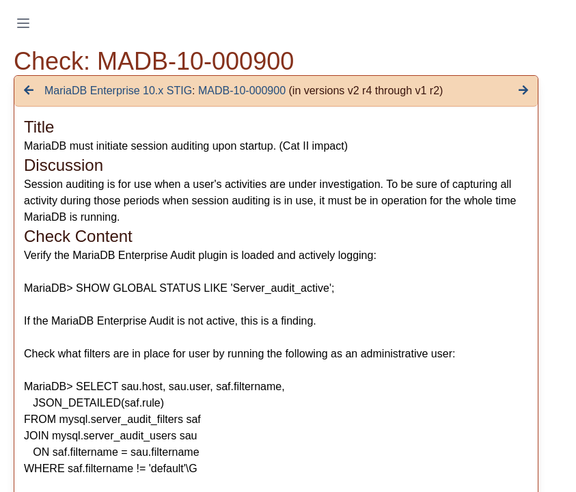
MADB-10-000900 (242, 90)
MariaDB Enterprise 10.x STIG (118, 90)
